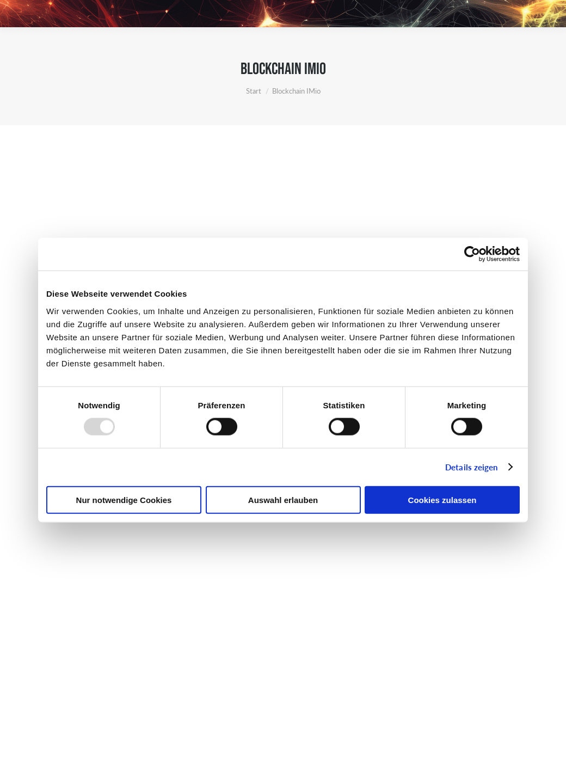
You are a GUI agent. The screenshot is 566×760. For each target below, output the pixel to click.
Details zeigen (471, 467)
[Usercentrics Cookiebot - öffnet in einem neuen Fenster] (472, 254)
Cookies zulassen (442, 499)
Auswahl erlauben (283, 499)
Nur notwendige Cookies (124, 499)
